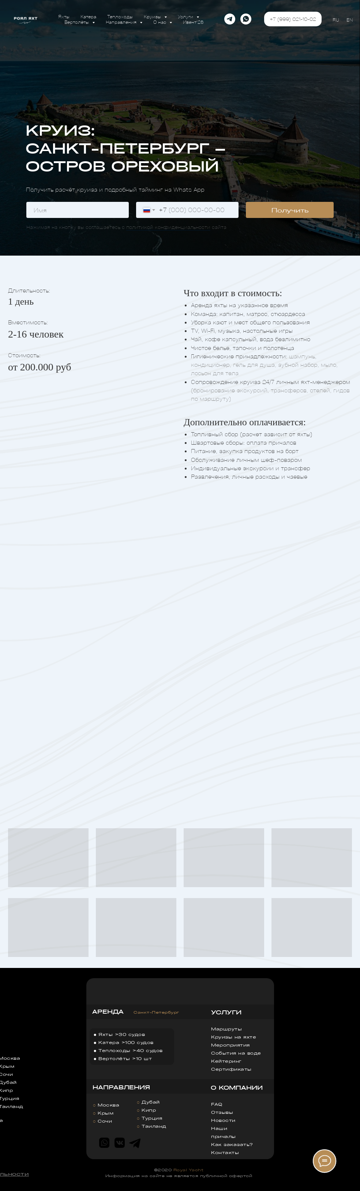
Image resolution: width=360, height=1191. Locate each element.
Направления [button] (122, 22)
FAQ (216, 1104)
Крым (105, 1113)
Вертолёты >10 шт (125, 1058)
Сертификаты (231, 1069)
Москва (108, 1105)
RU (336, 19)
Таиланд (154, 1126)
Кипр (149, 1110)
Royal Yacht (188, 1169)
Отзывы (222, 1112)
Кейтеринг (226, 1061)
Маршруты (226, 1029)
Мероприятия (230, 1045)
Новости (223, 1120)
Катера (88, 16)
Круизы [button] (153, 16)
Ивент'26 (193, 22)
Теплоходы (120, 16)
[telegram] (229, 19)
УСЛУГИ (226, 1012)
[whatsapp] (245, 19)
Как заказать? (232, 1144)
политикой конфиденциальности (168, 227)
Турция (152, 1118)
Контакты (225, 1152)
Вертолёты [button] (77, 22)
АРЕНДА (108, 1011)
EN (349, 19)
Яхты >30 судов (121, 1034)
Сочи (105, 1121)
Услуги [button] (186, 16)
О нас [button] (160, 22)
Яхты (64, 16)
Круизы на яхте (233, 1037)
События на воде (236, 1053)
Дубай (151, 1102)
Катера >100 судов (126, 1042)
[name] (77, 210)
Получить (289, 210)
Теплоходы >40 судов (130, 1050)
